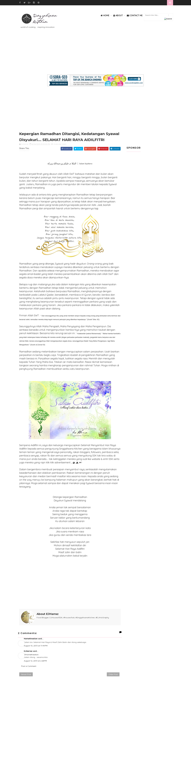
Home (105, 15)
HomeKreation (31, 638)
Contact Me (135, 15)
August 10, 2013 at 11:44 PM (35, 645)
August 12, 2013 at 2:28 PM (35, 661)
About (118, 15)
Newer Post (26, 674)
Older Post (113, 674)
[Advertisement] (95, 55)
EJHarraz (28, 651)
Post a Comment (28, 666)
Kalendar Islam (60, 144)
